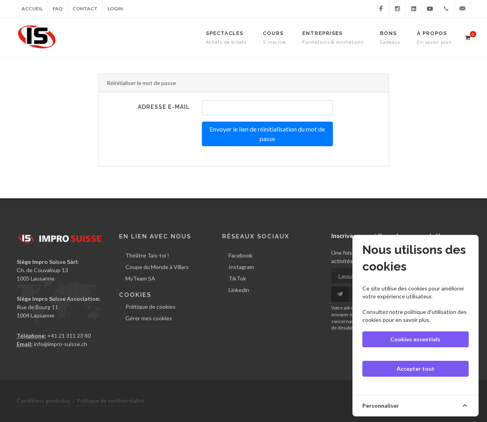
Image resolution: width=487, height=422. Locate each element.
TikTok (237, 278)
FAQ (58, 9)
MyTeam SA (140, 278)
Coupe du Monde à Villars (157, 266)
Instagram (241, 266)
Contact (85, 9)
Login (115, 9)
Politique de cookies (150, 306)
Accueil (32, 9)
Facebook (240, 255)
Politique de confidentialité (110, 400)
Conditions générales (43, 400)
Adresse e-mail (164, 107)
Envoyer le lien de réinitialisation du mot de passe (267, 133)
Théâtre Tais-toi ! (147, 255)
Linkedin (239, 289)
